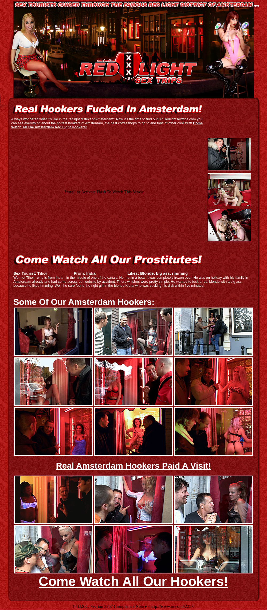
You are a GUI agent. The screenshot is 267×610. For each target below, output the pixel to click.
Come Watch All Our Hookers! (133, 581)
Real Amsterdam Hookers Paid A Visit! (133, 466)
